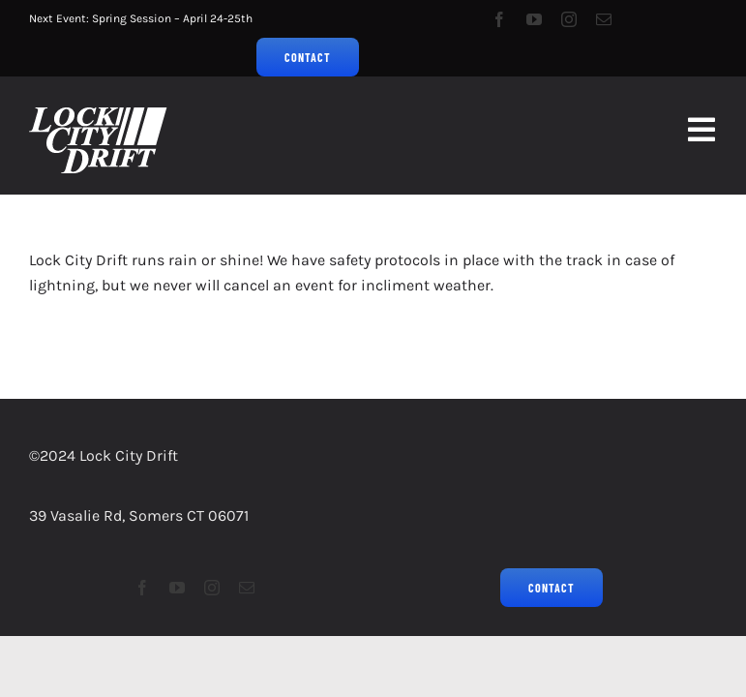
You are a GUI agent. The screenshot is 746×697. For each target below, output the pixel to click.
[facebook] (499, 19)
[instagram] (569, 19)
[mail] (604, 19)
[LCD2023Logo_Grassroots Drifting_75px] (98, 115)
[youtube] (534, 19)
